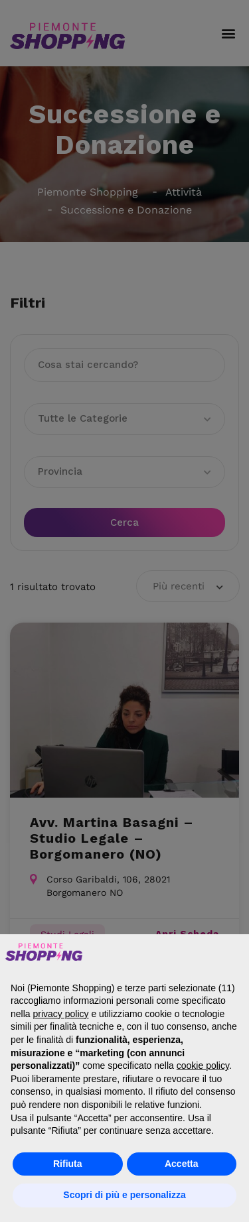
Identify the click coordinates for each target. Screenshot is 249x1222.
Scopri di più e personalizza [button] (124, 1195)
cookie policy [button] (203, 1065)
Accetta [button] (182, 1163)
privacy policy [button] (60, 1013)
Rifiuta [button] (67, 1163)
